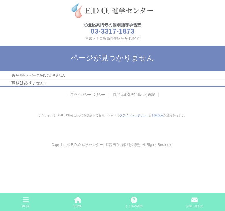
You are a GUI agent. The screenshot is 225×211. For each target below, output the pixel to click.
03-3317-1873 (112, 31)
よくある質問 (134, 202)
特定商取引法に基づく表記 (134, 95)
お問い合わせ (194, 202)
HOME (77, 202)
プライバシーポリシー (87, 95)
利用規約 (157, 115)
